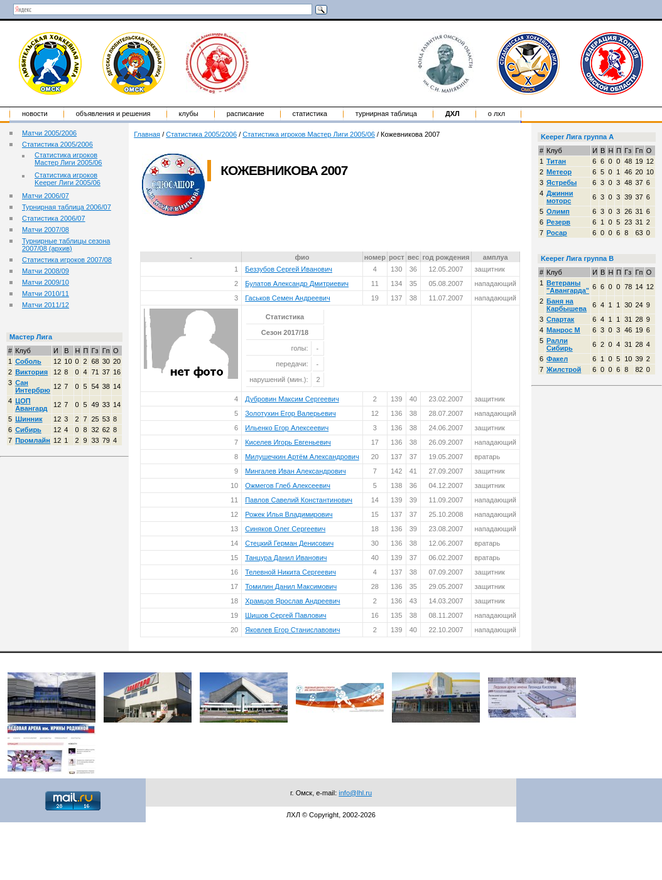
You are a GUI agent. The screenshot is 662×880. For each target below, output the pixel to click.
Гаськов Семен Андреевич (287, 298)
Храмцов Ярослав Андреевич (292, 601)
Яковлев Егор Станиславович (292, 629)
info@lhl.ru (355, 793)
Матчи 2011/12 (45, 305)
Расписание (245, 113)
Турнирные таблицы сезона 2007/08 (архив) (66, 244)
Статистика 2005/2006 (57, 144)
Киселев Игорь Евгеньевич (288, 442)
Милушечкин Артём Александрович (302, 456)
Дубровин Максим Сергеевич (292, 399)
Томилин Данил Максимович (291, 586)
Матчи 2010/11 (45, 293)
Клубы (188, 113)
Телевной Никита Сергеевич (290, 572)
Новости (35, 113)
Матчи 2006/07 (45, 195)
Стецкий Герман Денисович (289, 543)
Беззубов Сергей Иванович (288, 269)
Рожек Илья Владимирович (288, 514)
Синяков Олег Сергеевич (285, 529)
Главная (147, 134)
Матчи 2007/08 (45, 229)
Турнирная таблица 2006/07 (66, 207)
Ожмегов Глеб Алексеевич (287, 485)
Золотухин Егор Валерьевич (290, 413)
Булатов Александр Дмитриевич (297, 283)
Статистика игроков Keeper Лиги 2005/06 (67, 178)
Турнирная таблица (386, 113)
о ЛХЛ (497, 113)
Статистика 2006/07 (53, 218)
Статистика (310, 113)
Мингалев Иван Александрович (295, 471)
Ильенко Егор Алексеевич (286, 428)
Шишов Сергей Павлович (285, 615)
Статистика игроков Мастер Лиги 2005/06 (68, 158)
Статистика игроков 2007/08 (67, 259)
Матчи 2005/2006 (49, 133)
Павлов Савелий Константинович (298, 500)
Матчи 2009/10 (45, 282)
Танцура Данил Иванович (286, 557)
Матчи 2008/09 (45, 271)
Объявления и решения (113, 113)
